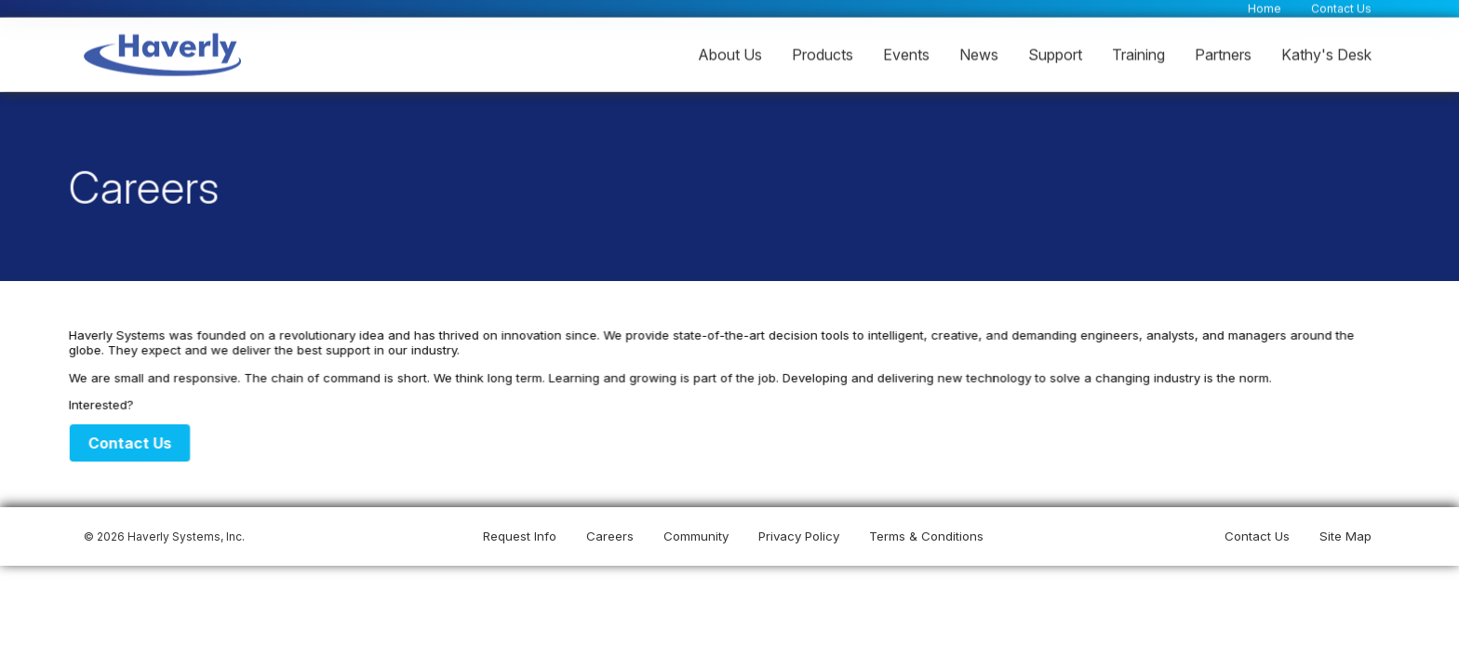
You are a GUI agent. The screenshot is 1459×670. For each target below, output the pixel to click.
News (978, 54)
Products (822, 54)
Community (696, 536)
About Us (730, 54)
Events (906, 54)
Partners (1223, 54)
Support (1055, 54)
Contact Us (1341, 8)
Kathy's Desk (1326, 54)
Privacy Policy (798, 536)
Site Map (1345, 536)
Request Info (519, 536)
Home (1264, 8)
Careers (610, 536)
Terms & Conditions (926, 536)
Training (1138, 54)
